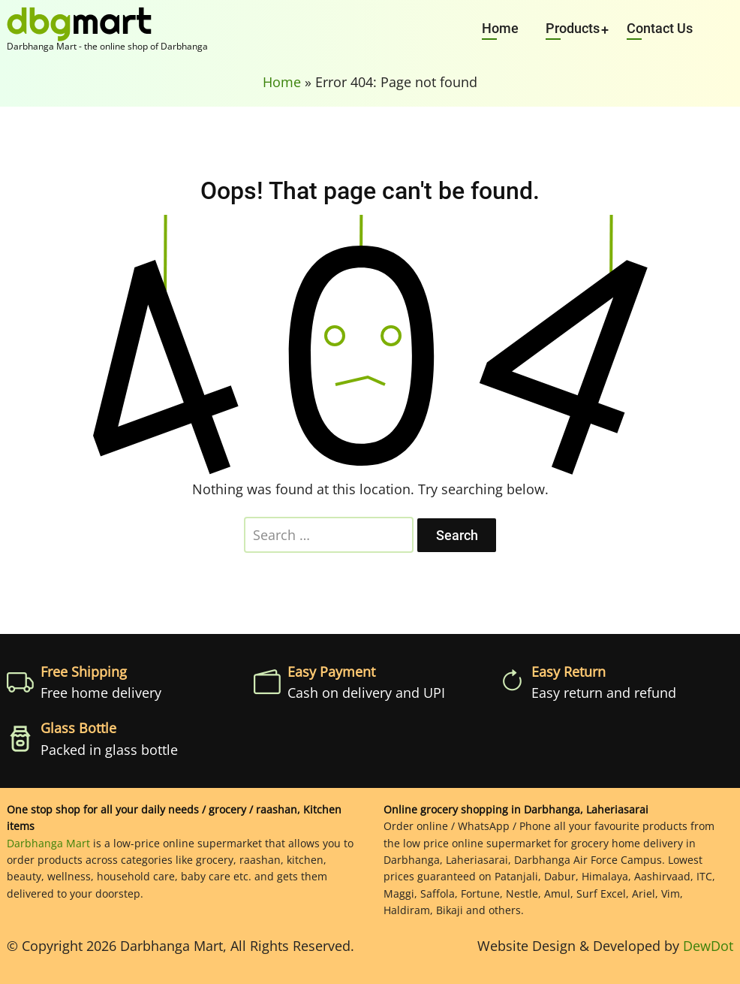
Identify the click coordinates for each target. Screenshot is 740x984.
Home (500, 28)
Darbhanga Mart (48, 843)
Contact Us (660, 28)
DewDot (708, 946)
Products (573, 28)
